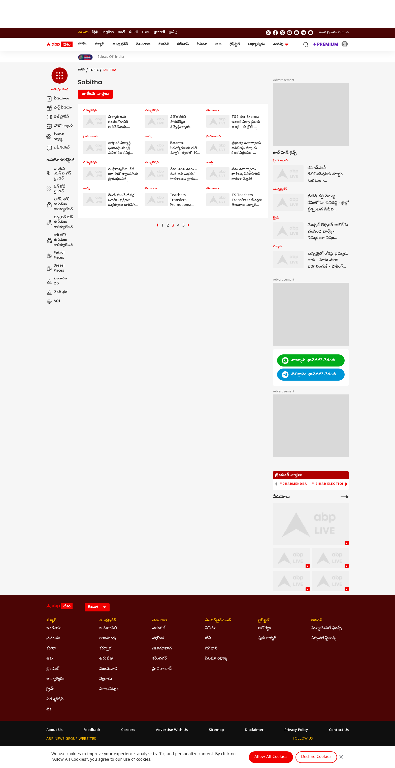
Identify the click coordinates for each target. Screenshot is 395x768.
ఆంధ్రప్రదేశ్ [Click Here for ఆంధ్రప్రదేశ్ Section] (107, 621)
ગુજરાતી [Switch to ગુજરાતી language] (159, 32)
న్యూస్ (99, 44)
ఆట (218, 44)
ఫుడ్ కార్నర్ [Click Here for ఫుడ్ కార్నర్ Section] (267, 638)
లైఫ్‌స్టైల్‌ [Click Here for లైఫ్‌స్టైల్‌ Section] (263, 621)
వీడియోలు (57, 99)
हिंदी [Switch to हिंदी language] (95, 32)
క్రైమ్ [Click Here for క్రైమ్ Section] (50, 689)
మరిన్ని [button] (280, 44)
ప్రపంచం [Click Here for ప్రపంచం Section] (53, 638)
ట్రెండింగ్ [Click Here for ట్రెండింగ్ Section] (52, 669)
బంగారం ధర (56, 281)
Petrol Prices (55, 256)
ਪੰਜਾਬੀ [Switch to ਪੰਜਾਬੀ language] (133, 32)
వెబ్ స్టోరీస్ (57, 117)
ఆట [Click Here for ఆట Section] (49, 659)
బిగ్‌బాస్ (183, 44)
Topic (94, 70)
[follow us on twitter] (268, 33)
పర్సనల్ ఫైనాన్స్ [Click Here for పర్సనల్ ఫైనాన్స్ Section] (323, 638)
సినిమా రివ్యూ (55, 137)
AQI (53, 302)
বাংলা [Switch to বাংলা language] (146, 32)
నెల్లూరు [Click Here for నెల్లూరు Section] (105, 679)
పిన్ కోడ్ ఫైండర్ (55, 189)
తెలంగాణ (143, 44)
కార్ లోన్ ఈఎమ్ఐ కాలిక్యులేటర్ (59, 240)
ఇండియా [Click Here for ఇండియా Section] (53, 628)
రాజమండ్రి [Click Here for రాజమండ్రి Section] (107, 638)
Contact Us (339, 730)
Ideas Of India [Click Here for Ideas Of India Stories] (111, 57)
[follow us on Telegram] (304, 33)
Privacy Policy (296, 730)
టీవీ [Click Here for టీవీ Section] (208, 638)
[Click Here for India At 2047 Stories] (85, 57)
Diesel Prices (55, 268)
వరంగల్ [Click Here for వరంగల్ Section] (158, 628)
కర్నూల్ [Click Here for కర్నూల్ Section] (105, 648)
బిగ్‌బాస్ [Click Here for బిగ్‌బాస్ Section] (211, 648)
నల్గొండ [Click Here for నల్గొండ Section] (158, 638)
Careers (128, 730)
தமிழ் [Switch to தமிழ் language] (173, 32)
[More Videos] (345, 497)
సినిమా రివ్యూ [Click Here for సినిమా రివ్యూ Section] (216, 659)
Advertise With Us (172, 730)
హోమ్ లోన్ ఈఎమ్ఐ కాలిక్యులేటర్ (59, 204)
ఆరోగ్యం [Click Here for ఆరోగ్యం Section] (264, 628)
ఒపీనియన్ (58, 148)
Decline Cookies (316, 757)
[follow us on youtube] (289, 33)
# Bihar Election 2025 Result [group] (339, 484)
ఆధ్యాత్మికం (256, 44)
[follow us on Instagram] (296, 33)
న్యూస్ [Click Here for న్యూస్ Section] (51, 621)
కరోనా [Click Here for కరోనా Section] (51, 648)
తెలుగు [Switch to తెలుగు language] (83, 32)
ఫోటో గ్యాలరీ (59, 126)
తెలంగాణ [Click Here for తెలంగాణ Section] (160, 621)
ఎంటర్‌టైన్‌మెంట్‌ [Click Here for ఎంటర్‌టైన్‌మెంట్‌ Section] (218, 621)
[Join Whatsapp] (311, 33)
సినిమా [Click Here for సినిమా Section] (210, 628)
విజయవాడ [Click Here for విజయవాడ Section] (108, 669)
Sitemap (216, 730)
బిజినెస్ (163, 44)
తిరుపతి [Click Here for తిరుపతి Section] (106, 659)
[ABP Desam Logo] (59, 45)
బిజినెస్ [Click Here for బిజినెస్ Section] (316, 621)
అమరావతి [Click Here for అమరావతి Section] (108, 628)
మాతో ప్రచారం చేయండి (334, 33)
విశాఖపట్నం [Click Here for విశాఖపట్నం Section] (109, 689)
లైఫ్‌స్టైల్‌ (234, 44)
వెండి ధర (57, 292)
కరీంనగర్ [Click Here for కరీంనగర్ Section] (159, 659)
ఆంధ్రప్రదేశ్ (120, 44)
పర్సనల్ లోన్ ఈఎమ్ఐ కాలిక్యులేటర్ (59, 222)
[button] (59, 79)
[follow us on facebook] (275, 33)
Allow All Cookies (270, 757)
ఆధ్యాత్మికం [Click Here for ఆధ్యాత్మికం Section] (55, 679)
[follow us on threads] (282, 33)
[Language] (97, 607)
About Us (54, 730)
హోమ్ (82, 44)
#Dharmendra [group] (293, 484)
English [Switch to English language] (108, 32)
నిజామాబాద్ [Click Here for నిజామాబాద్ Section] (162, 648)
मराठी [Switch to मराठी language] (121, 32)
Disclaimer (254, 730)
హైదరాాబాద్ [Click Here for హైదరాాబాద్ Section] (162, 669)
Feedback (91, 730)
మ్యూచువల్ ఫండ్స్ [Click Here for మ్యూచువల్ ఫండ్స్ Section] (326, 628)
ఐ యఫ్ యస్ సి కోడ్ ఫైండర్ (58, 174)
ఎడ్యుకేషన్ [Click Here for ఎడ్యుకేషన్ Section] (54, 699)
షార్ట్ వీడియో (59, 108)
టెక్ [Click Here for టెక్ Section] (48, 709)
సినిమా (202, 44)
